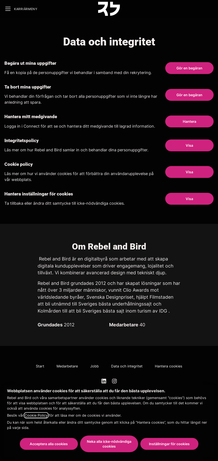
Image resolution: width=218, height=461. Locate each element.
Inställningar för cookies (169, 444)
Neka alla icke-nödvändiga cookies (109, 443)
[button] (189, 199)
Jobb (94, 366)
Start (40, 366)
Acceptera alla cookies (49, 444)
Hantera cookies (168, 366)
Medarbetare (67, 366)
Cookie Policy (36, 415)
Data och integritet (127, 366)
